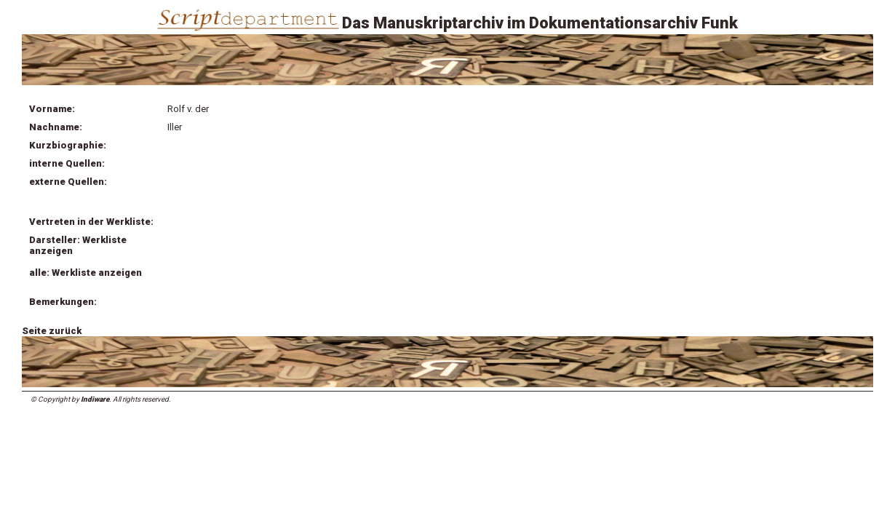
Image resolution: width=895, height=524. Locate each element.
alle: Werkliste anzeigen (85, 272)
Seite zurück (51, 330)
